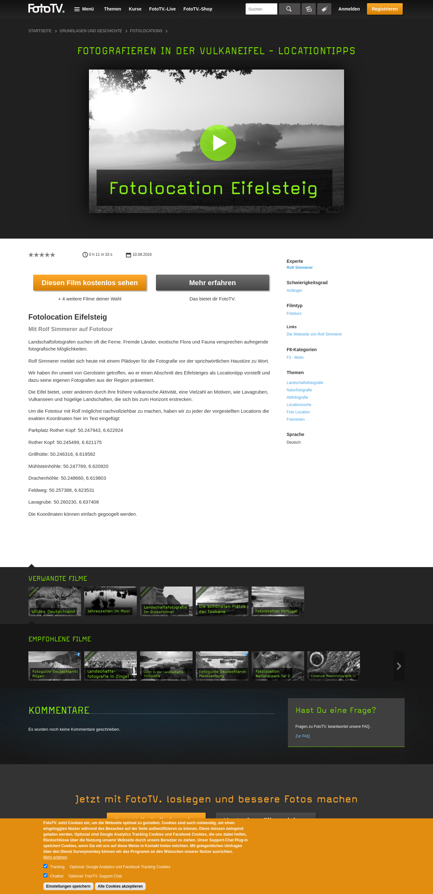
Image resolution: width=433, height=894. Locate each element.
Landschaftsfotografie (305, 383)
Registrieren (385, 8)
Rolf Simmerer (300, 267)
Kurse (135, 8)
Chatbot (56, 876)
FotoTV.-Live (162, 8)
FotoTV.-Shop (197, 8)
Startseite (40, 31)
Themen (112, 8)
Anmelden (349, 8)
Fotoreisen (296, 419)
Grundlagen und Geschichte (91, 31)
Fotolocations (146, 31)
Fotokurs (294, 313)
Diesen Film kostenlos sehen (90, 283)
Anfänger (294, 290)
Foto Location (298, 412)
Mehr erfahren (212, 283)
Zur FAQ (303, 736)
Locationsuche (299, 405)
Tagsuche (324, 9)
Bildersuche (309, 9)
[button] (218, 143)
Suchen (289, 9)
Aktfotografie (297, 397)
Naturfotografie (299, 390)
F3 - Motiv (295, 357)
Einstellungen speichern (68, 886)
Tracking (57, 867)
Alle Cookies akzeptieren (120, 886)
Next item (399, 666)
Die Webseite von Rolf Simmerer (314, 334)
